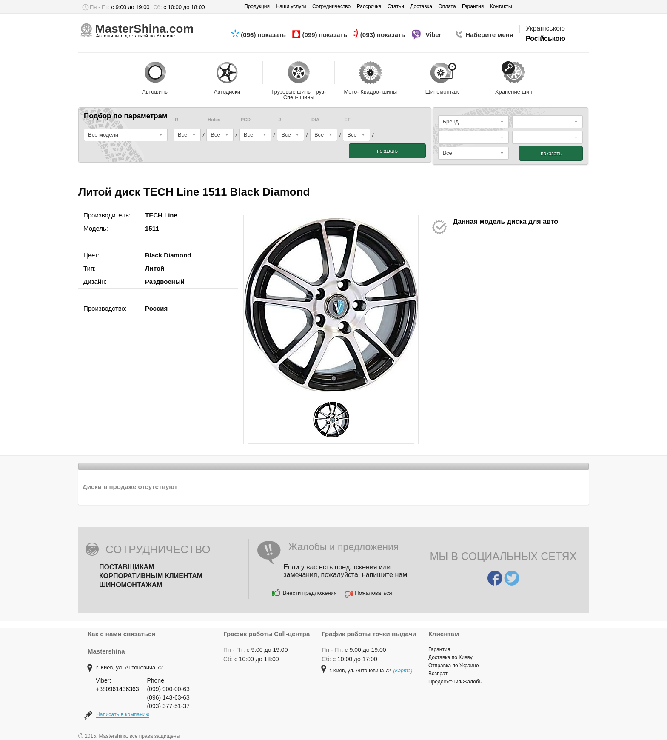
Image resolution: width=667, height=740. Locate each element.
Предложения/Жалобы (455, 682)
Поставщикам (126, 567)
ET (347, 119)
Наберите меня (489, 34)
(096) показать (264, 34)
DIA (315, 119)
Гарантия (439, 649)
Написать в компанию (122, 714)
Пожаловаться (373, 593)
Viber (434, 34)
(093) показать (383, 34)
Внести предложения (309, 593)
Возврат (438, 674)
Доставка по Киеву (450, 657)
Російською (545, 38)
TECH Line (161, 215)
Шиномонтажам (130, 585)
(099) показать (325, 34)
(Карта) (403, 671)
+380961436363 (117, 689)
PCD (246, 119)
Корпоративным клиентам (150, 576)
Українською (545, 28)
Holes (214, 119)
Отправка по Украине (453, 666)
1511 (152, 228)
